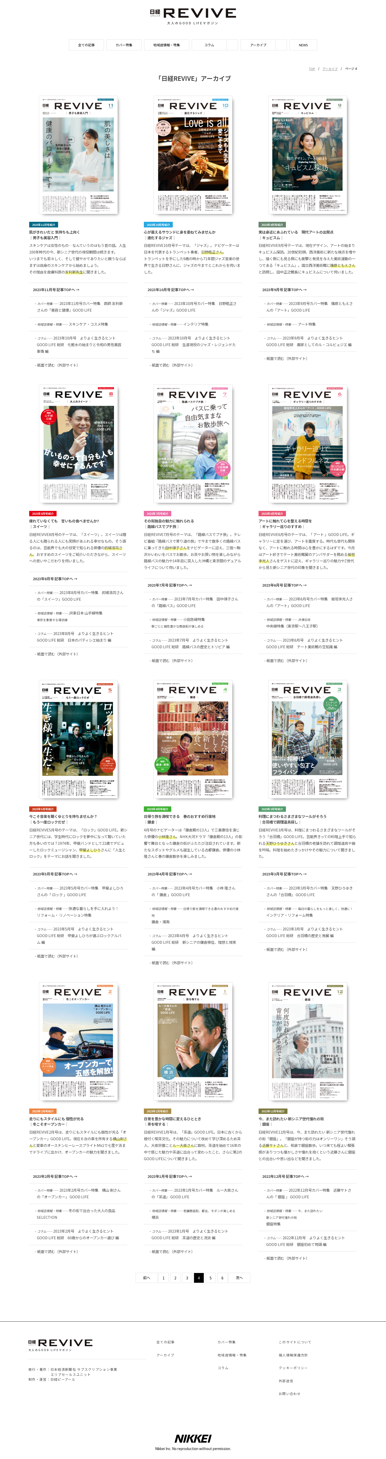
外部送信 (286, 1380)
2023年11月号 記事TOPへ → (56, 289)
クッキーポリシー (293, 1367)
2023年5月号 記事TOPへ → (55, 873)
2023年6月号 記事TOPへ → (284, 585)
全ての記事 (86, 44)
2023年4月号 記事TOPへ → (169, 873)
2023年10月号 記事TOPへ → (170, 289)
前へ (146, 1277)
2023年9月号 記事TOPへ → (284, 289)
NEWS (303, 44)
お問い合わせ (290, 1393)
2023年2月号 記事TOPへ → (55, 1176)
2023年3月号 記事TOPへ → (284, 873)
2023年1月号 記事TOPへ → (169, 1176)
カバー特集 (124, 44)
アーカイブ (258, 44)
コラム (209, 44)
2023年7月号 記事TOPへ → (169, 585)
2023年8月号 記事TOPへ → (55, 578)
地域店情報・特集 (166, 44)
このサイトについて (295, 1342)
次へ (239, 1277)
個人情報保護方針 (293, 1355)
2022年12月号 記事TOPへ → (285, 1176)
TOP (312, 69)
